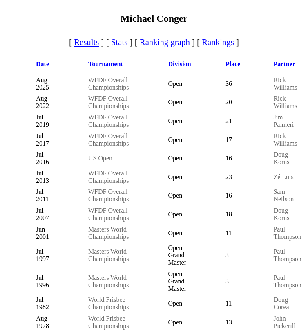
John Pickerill (284, 322)
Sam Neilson (283, 195)
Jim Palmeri (283, 121)
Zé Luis (283, 176)
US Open (100, 158)
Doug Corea (281, 303)
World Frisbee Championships (108, 303)
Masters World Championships (108, 233)
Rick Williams (285, 83)
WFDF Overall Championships (108, 83)
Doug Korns (281, 158)
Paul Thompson (287, 233)
